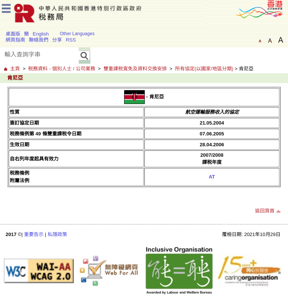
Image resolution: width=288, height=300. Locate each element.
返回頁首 (264, 211)
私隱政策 (57, 234)
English (41, 34)
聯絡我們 (38, 40)
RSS (71, 40)
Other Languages (77, 33)
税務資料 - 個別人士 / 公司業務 (61, 68)
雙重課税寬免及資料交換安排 (135, 68)
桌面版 (13, 34)
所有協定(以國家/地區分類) (204, 68)
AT (212, 177)
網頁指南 (15, 40)
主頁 (15, 68)
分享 (57, 40)
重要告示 (34, 234)
